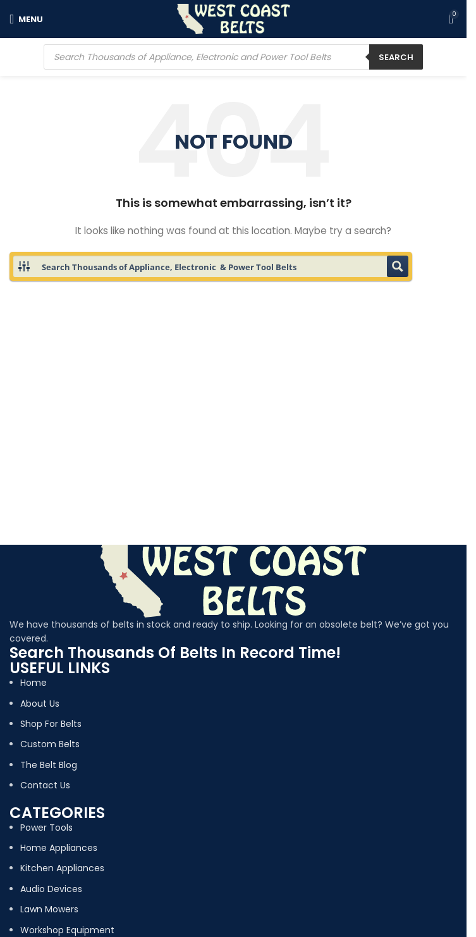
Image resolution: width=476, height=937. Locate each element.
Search (396, 57)
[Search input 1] (211, 266)
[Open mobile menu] (26, 19)
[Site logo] (233, 18)
